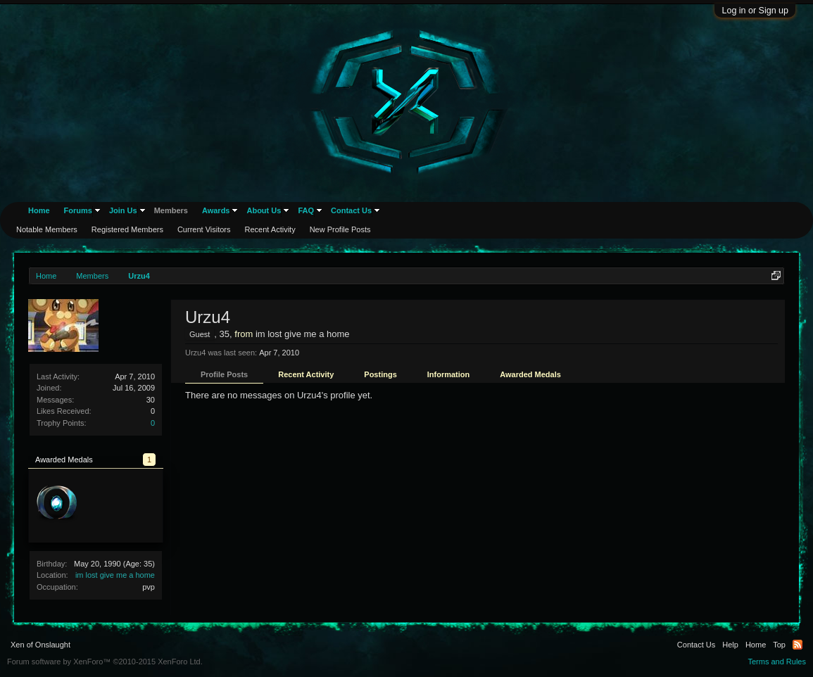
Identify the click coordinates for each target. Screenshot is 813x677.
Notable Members (46, 229)
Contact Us (351, 210)
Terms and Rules (777, 661)
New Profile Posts (340, 229)
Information (448, 374)
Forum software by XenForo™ (105, 661)
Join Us (123, 210)
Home (39, 210)
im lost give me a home (115, 575)
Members (171, 210)
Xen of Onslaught (40, 644)
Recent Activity (306, 374)
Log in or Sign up (754, 10)
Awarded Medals (530, 374)
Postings (380, 374)
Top (779, 644)
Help (730, 644)
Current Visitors (204, 229)
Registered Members (127, 229)
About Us (263, 210)
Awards (216, 210)
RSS (797, 645)
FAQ (306, 210)
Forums (78, 210)
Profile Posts (224, 374)
